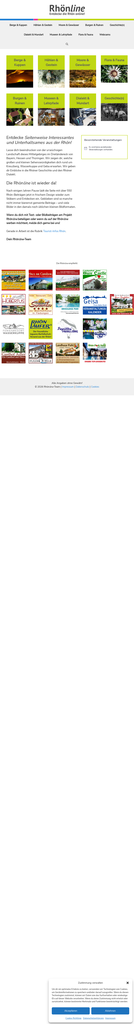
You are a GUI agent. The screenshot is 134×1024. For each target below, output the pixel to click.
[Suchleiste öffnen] (67, 44)
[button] (127, 982)
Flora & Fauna (85, 34)
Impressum (110, 1018)
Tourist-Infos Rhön (54, 231)
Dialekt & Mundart (33, 34)
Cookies (95, 386)
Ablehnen (110, 1010)
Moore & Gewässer (69, 25)
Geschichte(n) (117, 25)
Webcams (104, 34)
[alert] (104, 148)
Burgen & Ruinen (94, 25)
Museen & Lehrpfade (61, 34)
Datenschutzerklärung (93, 1018)
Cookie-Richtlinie (73, 1018)
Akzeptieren (70, 1010)
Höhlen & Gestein (42, 25)
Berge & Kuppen (18, 25)
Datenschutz (82, 386)
